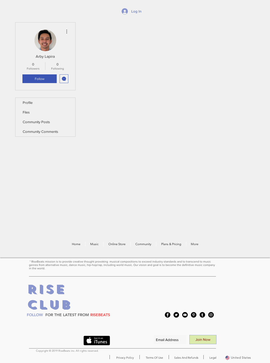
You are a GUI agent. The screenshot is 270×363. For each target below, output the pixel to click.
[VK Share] (70, 341)
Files (26, 112)
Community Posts (36, 122)
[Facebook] (167, 315)
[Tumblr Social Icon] (202, 315)
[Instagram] (211, 315)
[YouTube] (185, 315)
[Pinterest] (193, 315)
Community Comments (40, 131)
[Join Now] (202, 339)
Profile (28, 102)
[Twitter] (176, 315)
